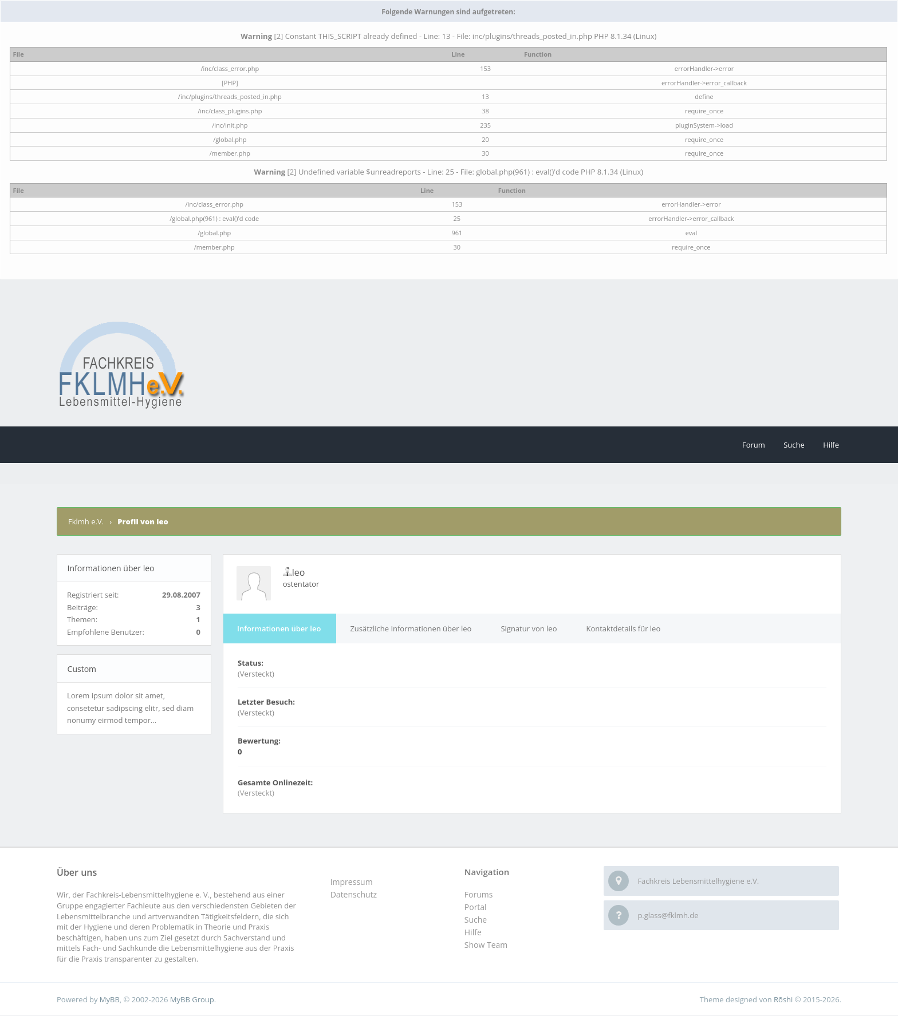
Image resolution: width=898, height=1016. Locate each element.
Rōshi (783, 999)
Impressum (351, 881)
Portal (475, 907)
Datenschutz (353, 894)
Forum (753, 445)
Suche (794, 445)
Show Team (485, 944)
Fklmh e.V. (86, 521)
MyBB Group (192, 999)
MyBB (110, 999)
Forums (478, 894)
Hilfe (831, 445)
